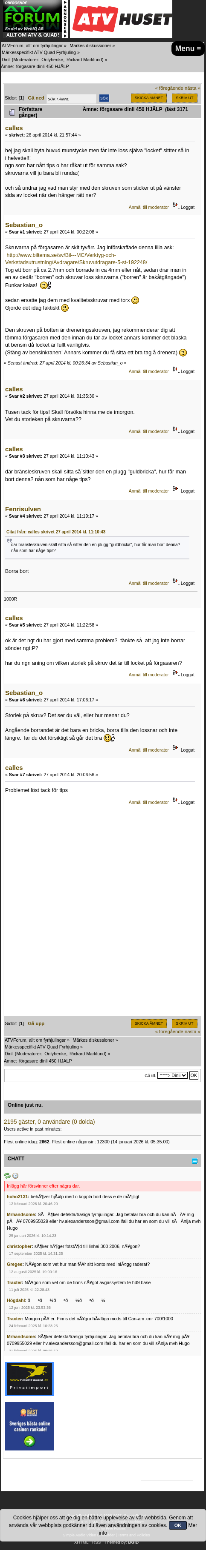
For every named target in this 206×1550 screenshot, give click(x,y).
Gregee (15, 1264)
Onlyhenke (52, 59)
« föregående (169, 88)
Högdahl (16, 1300)
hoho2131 (17, 1196)
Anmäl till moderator (149, 207)
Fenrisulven (23, 509)
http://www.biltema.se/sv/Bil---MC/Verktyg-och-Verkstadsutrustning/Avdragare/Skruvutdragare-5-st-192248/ (76, 258)
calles (14, 127)
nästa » (192, 88)
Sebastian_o (24, 224)
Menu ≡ (188, 48)
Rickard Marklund (84, 59)
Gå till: (150, 1075)
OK (178, 1525)
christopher (19, 1246)
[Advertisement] (103, 913)
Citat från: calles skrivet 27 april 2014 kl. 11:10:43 (55, 532)
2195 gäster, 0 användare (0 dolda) (49, 1122)
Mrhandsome (21, 1214)
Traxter (14, 1282)
